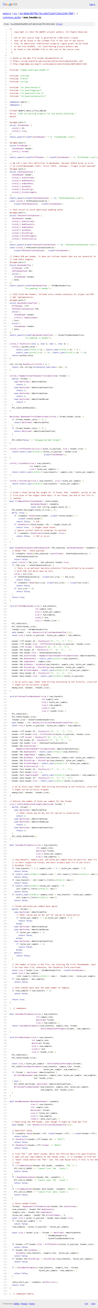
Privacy (24, 1303)
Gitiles (16, 1303)
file (59, 24)
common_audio (12, 17)
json (93, 1303)
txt (86, 1303)
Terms (32, 1303)
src (15, 13)
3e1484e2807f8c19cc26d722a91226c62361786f (46, 13)
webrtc (7, 13)
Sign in (92, 4)
